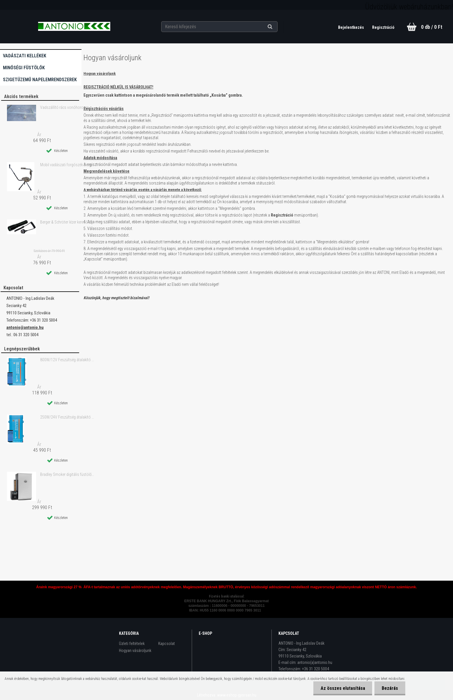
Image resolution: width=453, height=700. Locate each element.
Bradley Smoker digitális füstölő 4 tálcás (67, 474)
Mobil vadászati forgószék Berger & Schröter (67, 164)
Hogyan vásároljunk (135, 650)
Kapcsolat (166, 643)
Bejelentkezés (351, 27)
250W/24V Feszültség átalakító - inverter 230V (67, 417)
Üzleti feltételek (132, 643)
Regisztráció (383, 27)
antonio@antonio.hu (25, 327)
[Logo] (74, 26)
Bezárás (390, 688)
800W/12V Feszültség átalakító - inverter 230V (67, 359)
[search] (277, 26)
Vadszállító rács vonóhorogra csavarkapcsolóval (67, 107)
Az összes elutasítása (342, 688)
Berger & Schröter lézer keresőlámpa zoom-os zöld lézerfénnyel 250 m (67, 222)
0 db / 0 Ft (431, 27)
